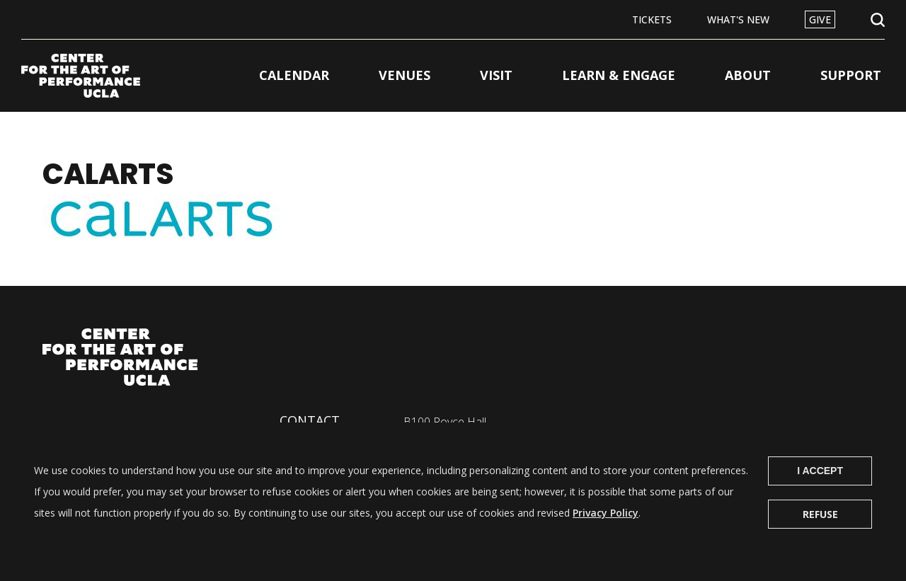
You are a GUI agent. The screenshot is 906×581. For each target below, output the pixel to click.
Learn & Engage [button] (618, 75)
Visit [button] (496, 75)
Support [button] (850, 75)
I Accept (820, 483)
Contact (310, 420)
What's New (738, 19)
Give (820, 19)
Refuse (820, 527)
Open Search (878, 20)
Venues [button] (404, 75)
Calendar (294, 75)
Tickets (652, 19)
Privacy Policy (605, 525)
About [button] (748, 75)
